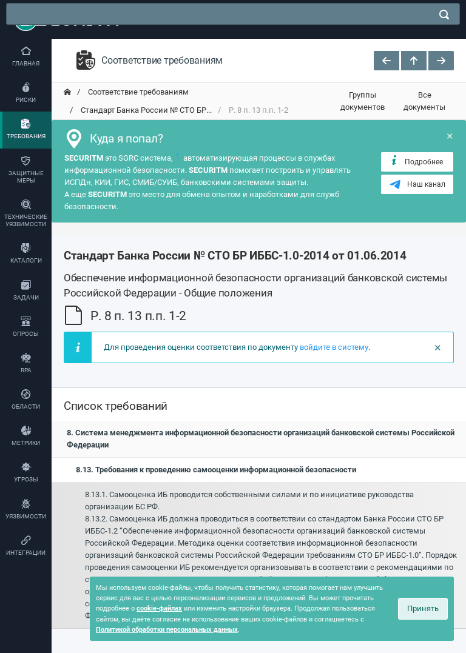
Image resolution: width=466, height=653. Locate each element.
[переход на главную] (67, 92)
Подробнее (416, 161)
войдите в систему (334, 347)
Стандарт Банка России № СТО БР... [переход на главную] (145, 110)
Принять (423, 608)
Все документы (424, 101)
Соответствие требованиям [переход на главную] (137, 91)
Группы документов (362, 101)
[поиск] (444, 14)
